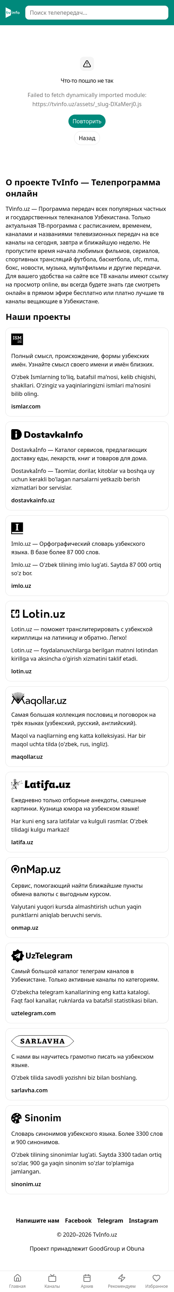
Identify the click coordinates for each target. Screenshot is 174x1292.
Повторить (87, 121)
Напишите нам (37, 1220)
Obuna (136, 1248)
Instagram (143, 1220)
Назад (87, 138)
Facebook (78, 1220)
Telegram (110, 1220)
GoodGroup (104, 1248)
